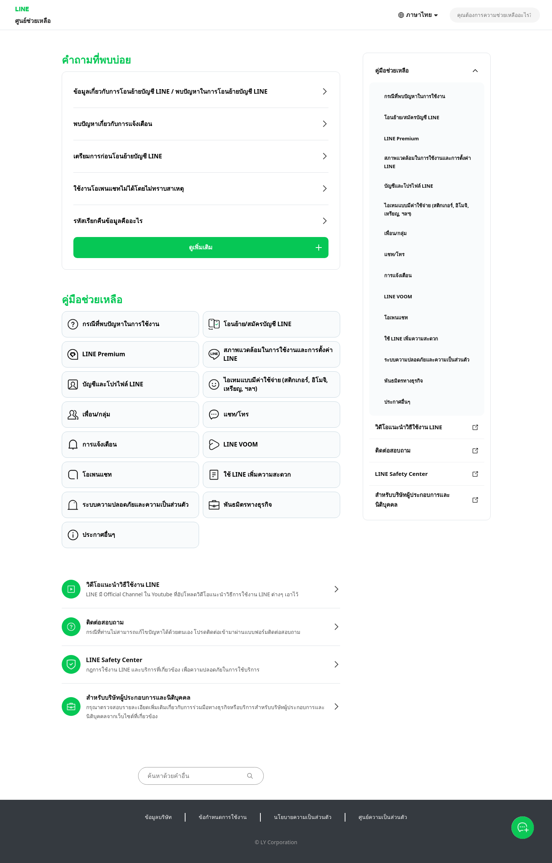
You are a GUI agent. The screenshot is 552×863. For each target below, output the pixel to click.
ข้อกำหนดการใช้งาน (223, 816)
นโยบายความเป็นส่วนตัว (303, 816)
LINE (22, 9)
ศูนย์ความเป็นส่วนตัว (383, 816)
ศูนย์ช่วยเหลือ (33, 20)
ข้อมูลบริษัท (158, 816)
